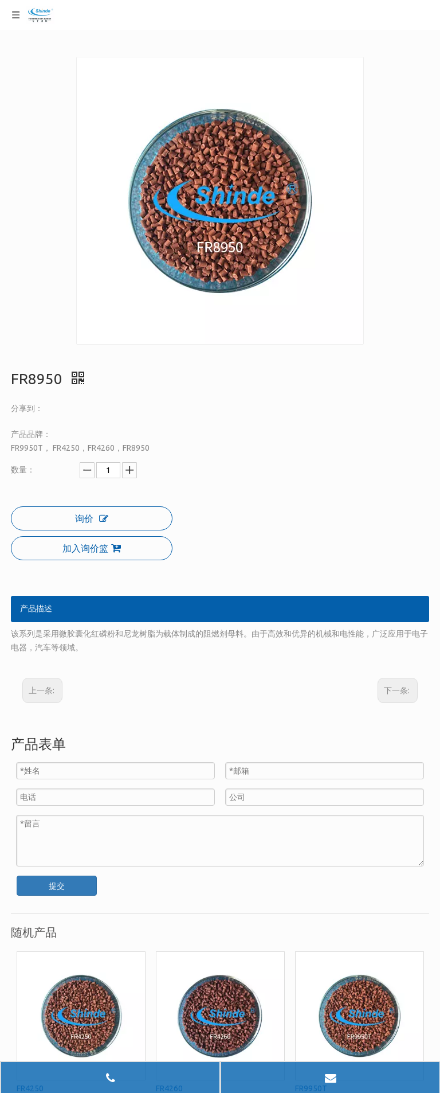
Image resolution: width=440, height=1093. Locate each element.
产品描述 (36, 608)
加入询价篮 (91, 548)
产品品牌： (31, 434)
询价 (91, 518)
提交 (57, 886)
